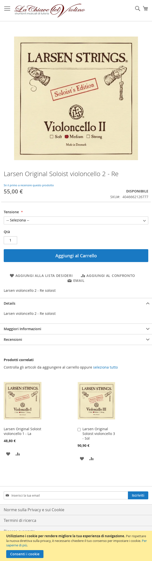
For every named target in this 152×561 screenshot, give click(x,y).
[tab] (76, 303)
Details (9, 303)
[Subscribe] (138, 495)
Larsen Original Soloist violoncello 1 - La (22, 431)
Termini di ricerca (20, 520)
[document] (76, 546)
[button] (8, 453)
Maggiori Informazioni (22, 328)
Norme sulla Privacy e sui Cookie (34, 509)
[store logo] (50, 10)
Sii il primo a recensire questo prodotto (29, 185)
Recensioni (13, 339)
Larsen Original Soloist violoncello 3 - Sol (98, 434)
